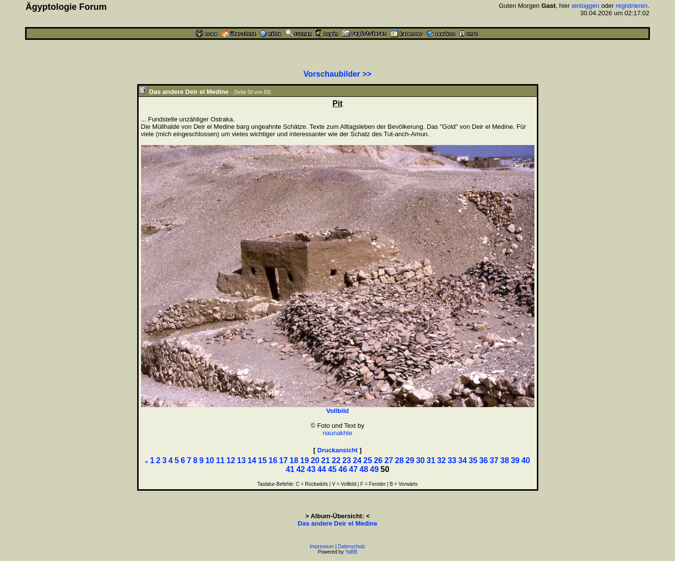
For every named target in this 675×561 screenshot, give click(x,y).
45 (332, 469)
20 (315, 460)
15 (262, 460)
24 (357, 460)
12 (231, 460)
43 (311, 469)
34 (462, 460)
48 (363, 469)
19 (304, 460)
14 (251, 460)
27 (388, 460)
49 (374, 469)
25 (367, 460)
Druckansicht (337, 450)
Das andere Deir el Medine (338, 523)
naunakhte (337, 433)
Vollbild (337, 410)
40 (525, 460)
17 (283, 460)
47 (353, 469)
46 (342, 469)
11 (220, 460)
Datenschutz (352, 546)
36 (483, 460)
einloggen (585, 5)
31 (431, 460)
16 (272, 460)
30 (420, 460)
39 (515, 460)
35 (473, 460)
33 (451, 460)
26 (378, 460)
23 (346, 460)
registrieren (631, 5)
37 (494, 460)
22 (336, 460)
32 (441, 460)
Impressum (322, 546)
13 (241, 460)
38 (504, 460)
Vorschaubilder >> (337, 74)
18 (294, 460)
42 (300, 469)
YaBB (351, 552)
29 (410, 460)
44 (321, 469)
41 (290, 469)
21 (325, 460)
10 (209, 460)
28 (399, 460)
